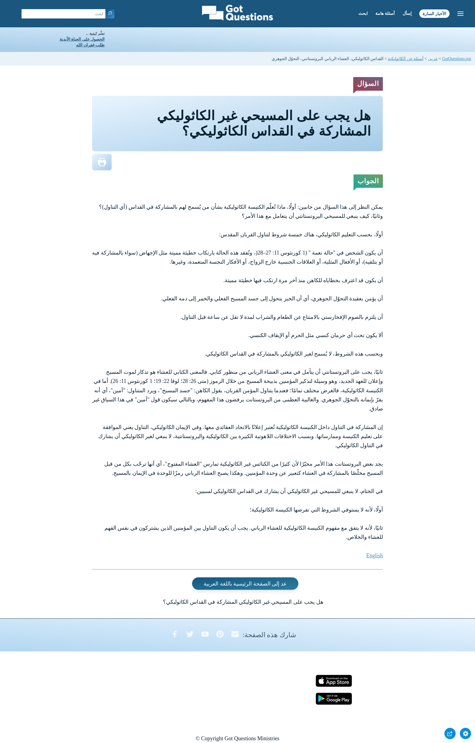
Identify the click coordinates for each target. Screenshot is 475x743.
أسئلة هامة (385, 13)
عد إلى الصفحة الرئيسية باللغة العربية (245, 584)
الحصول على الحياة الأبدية (82, 39)
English (374, 555)
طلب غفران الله (90, 45)
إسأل (407, 13)
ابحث (363, 13)
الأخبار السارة (434, 13)
